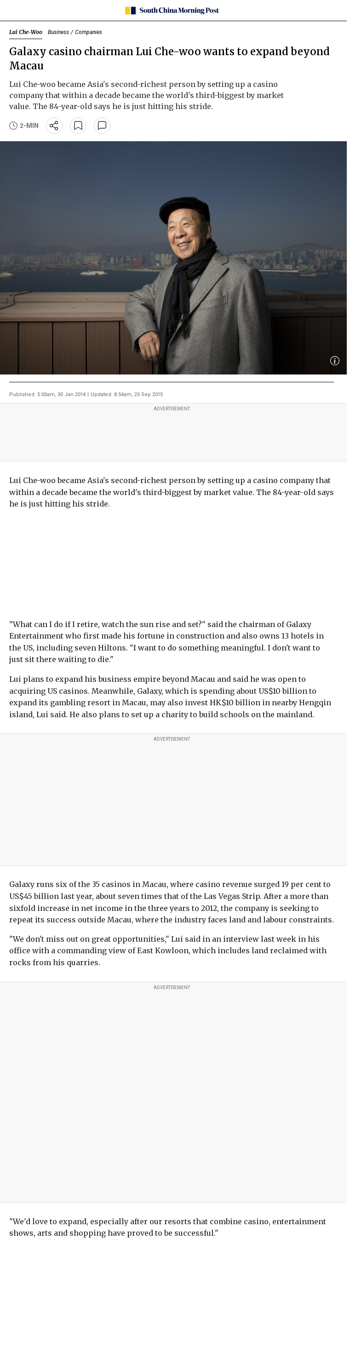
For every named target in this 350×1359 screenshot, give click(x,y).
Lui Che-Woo (25, 32)
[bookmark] (78, 125)
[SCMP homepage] (171, 11)
